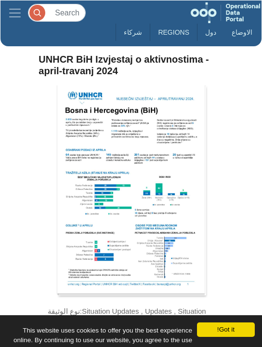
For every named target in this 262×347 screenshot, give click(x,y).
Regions (173, 32)
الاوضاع (242, 32)
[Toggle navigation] (15, 13)
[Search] (57, 13)
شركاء (133, 32)
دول (210, 32)
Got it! (226, 329)
